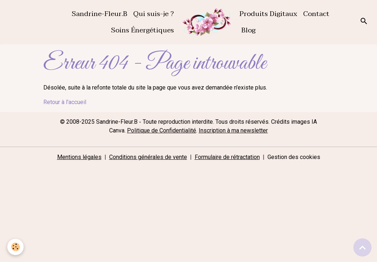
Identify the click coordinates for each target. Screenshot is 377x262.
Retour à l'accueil (64, 102)
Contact (316, 14)
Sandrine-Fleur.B (98, 14)
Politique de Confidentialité (161, 130)
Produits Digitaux (268, 14)
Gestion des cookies (293, 157)
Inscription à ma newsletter (233, 130)
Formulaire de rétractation (227, 157)
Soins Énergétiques (141, 30)
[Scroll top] (362, 247)
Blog (247, 30)
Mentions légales (79, 157)
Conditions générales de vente (148, 157)
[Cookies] (15, 247)
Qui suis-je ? (153, 14)
